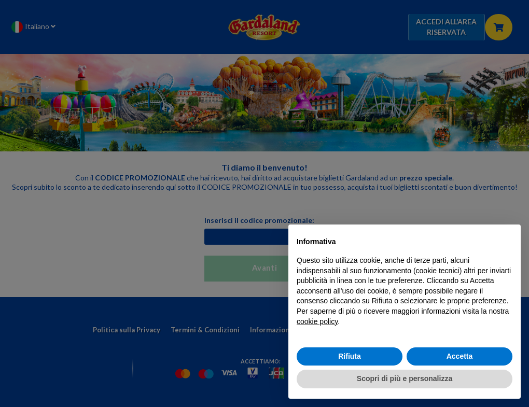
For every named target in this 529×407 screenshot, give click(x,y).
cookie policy (317, 321)
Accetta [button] (460, 356)
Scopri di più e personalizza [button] (404, 378)
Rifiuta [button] (349, 356)
